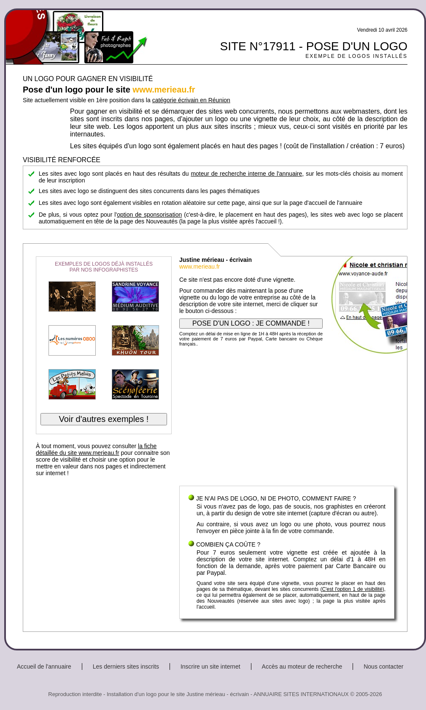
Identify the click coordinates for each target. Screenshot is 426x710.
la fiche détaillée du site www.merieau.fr (96, 449)
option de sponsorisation (149, 214)
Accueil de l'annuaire (44, 666)
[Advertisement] (286, 418)
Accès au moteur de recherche (302, 666)
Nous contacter (383, 666)
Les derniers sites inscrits (126, 666)
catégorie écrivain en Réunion (191, 100)
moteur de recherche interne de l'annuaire (246, 173)
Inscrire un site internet (210, 666)
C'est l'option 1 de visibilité (352, 589)
